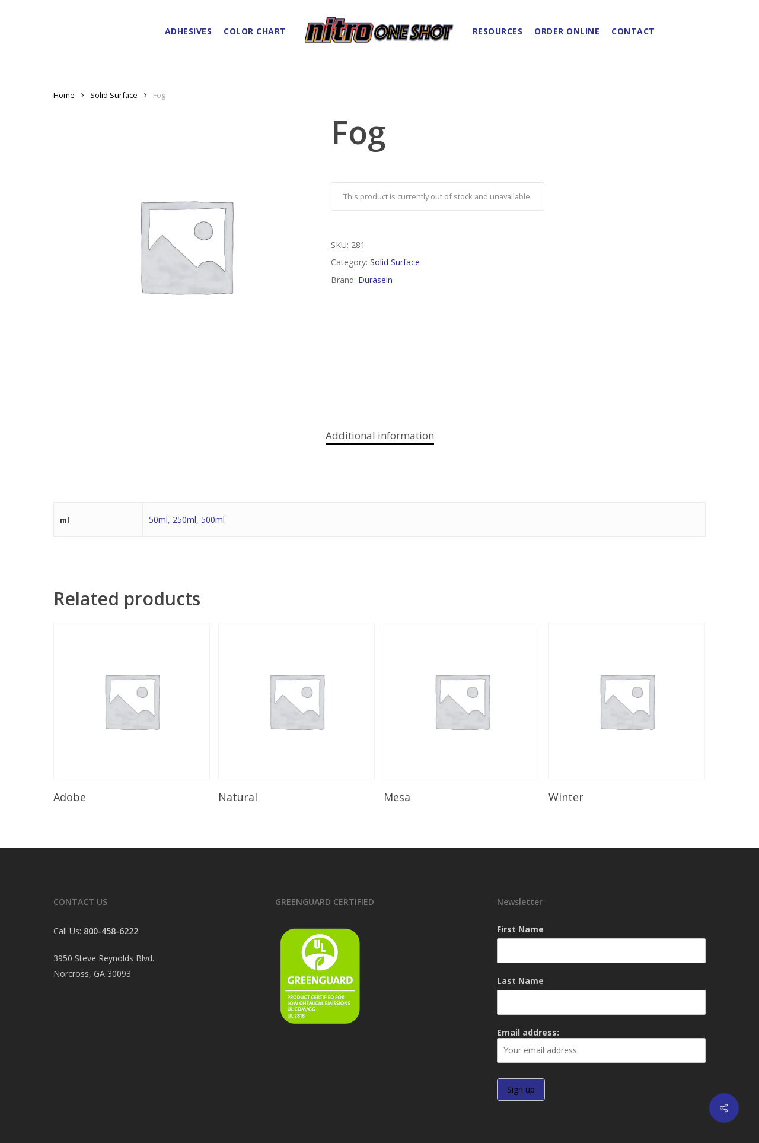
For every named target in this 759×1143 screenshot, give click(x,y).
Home (64, 95)
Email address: (601, 1045)
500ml (213, 519)
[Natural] (296, 701)
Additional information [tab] (380, 435)
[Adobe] (131, 701)
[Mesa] (462, 701)
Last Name (520, 980)
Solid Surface (114, 95)
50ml (158, 519)
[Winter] (626, 701)
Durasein (375, 279)
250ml (184, 519)
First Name (520, 929)
